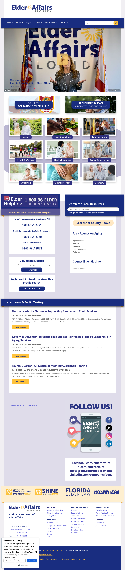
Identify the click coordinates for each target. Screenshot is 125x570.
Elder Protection (62, 182)
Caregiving (26, 182)
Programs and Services (34, 23)
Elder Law (99, 182)
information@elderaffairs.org (19, 529)
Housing (26, 137)
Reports (49, 534)
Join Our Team (101, 525)
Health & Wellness (25, 160)
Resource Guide (52, 523)
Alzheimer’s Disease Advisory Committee (47, 369)
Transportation (99, 137)
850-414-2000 (22, 532)
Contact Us (64, 23)
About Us (10, 23)
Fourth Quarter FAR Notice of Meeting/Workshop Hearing (49, 366)
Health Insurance (62, 160)
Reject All (20, 561)
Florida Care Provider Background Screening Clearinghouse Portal (61, 559)
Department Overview (55, 510)
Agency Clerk (51, 516)
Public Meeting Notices (104, 513)
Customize (9, 561)
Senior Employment (99, 160)
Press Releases (33, 315)
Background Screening (45, 555)
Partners (50, 531)
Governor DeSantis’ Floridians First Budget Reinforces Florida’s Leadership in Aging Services (61, 338)
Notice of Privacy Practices (52, 550)
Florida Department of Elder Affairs (24, 405)
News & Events (50, 23)
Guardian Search (32, 288)
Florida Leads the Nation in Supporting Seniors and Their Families (54, 311)
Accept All (32, 561)
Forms (49, 537)
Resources (19, 23)
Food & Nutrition (62, 137)
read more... (20, 327)
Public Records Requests (105, 516)
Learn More (31, 269)
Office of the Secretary (55, 513)
